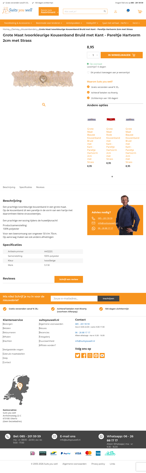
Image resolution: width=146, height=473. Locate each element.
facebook (83, 355)
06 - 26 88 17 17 (105, 228)
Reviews (40, 187)
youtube (102, 355)
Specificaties (26, 187)
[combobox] (85, 11)
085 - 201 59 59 (137, 3)
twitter (77, 355)
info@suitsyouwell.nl (108, 223)
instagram (89, 355)
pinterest (96, 355)
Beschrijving (9, 187)
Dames (15, 29)
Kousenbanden (28, 29)
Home (6, 29)
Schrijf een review (68, 279)
